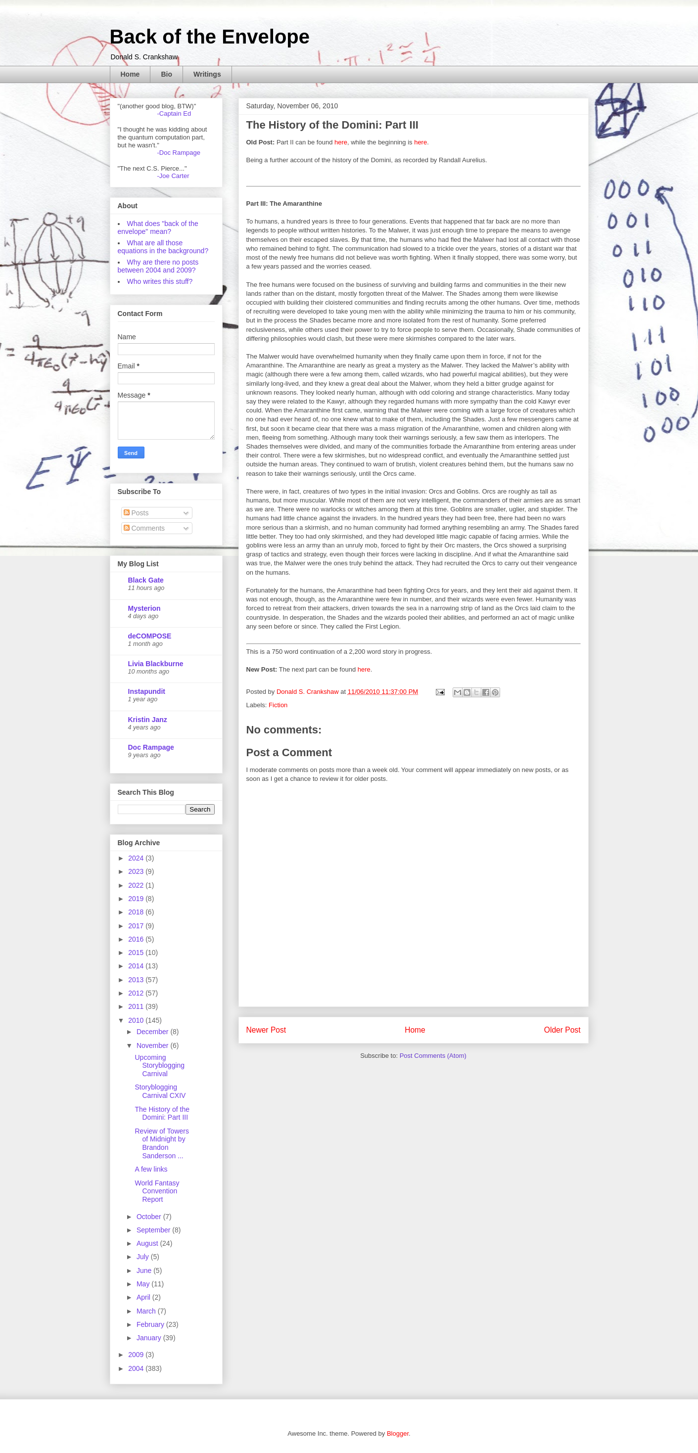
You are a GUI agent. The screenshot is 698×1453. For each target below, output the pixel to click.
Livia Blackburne (156, 664)
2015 (136, 952)
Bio (166, 74)
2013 (136, 980)
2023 (136, 871)
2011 (136, 1006)
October (150, 1217)
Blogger (398, 1433)
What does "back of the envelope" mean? (158, 227)
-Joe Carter (173, 176)
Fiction (278, 705)
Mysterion (144, 608)
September (154, 1230)
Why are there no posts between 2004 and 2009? (158, 266)
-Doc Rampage (178, 152)
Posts (136, 513)
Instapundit (146, 691)
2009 (136, 1355)
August (148, 1243)
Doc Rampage (151, 747)
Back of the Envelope (210, 36)
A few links (151, 1169)
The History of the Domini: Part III (162, 1113)
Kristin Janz (147, 720)
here (340, 142)
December (153, 1032)
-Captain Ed (174, 113)
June (145, 1270)
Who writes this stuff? (160, 281)
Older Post (562, 1030)
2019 (136, 899)
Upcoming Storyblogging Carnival (160, 1065)
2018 (136, 912)
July (144, 1257)
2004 (136, 1368)
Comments (144, 528)
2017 (136, 926)
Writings (207, 74)
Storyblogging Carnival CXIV (160, 1091)
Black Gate (146, 580)
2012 (136, 993)
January (150, 1338)
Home (130, 74)
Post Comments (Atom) (433, 1055)
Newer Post (266, 1030)
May (144, 1284)
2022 (136, 885)
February (151, 1324)
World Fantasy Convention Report (157, 1191)
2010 (136, 1020)
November (153, 1045)
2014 (136, 966)
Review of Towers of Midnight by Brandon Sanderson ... (161, 1143)
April (144, 1297)
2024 (136, 858)
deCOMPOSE (150, 636)
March (147, 1311)
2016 (136, 939)
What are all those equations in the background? (163, 247)
